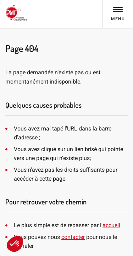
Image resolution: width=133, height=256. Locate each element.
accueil (111, 225)
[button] (14, 243)
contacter (73, 237)
